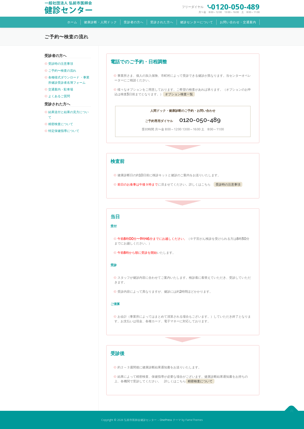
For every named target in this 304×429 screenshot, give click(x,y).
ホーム (72, 22)
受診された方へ (161, 22)
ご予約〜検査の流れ (62, 70)
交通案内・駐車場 (60, 89)
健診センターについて (196, 22)
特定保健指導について (63, 131)
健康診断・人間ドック (100, 22)
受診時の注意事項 (60, 63)
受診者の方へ (133, 22)
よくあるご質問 (59, 96)
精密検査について (60, 124)
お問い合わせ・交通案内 (238, 22)
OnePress (166, 420)
